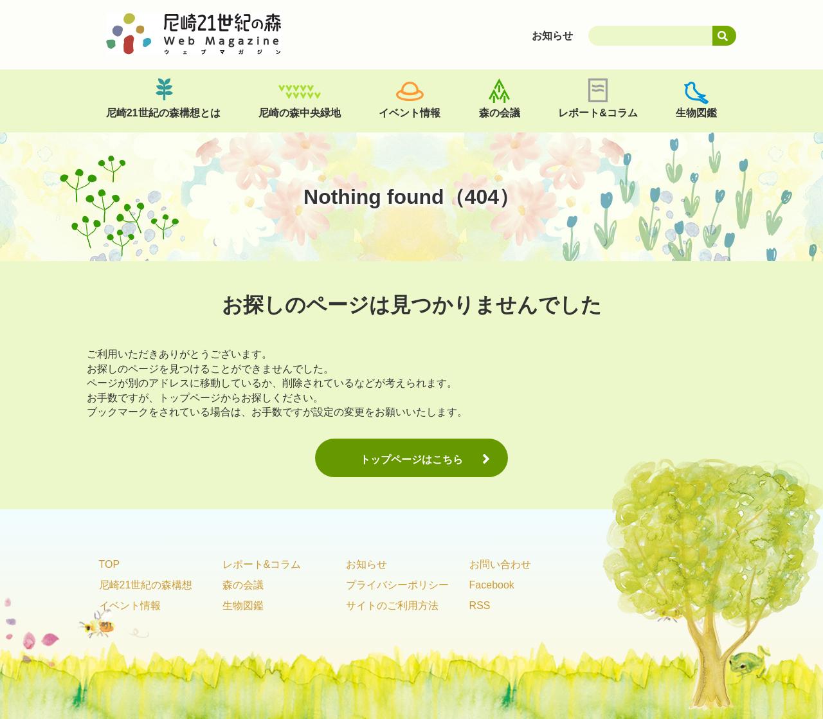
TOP (109, 564)
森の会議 (499, 112)
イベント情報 (409, 112)
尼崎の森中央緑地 (299, 112)
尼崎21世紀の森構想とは (163, 112)
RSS (480, 605)
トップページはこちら (411, 459)
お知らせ (366, 564)
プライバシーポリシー (397, 584)
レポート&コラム (598, 112)
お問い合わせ (500, 564)
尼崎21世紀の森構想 (146, 584)
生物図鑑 (696, 112)
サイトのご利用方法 (392, 605)
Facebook (491, 584)
